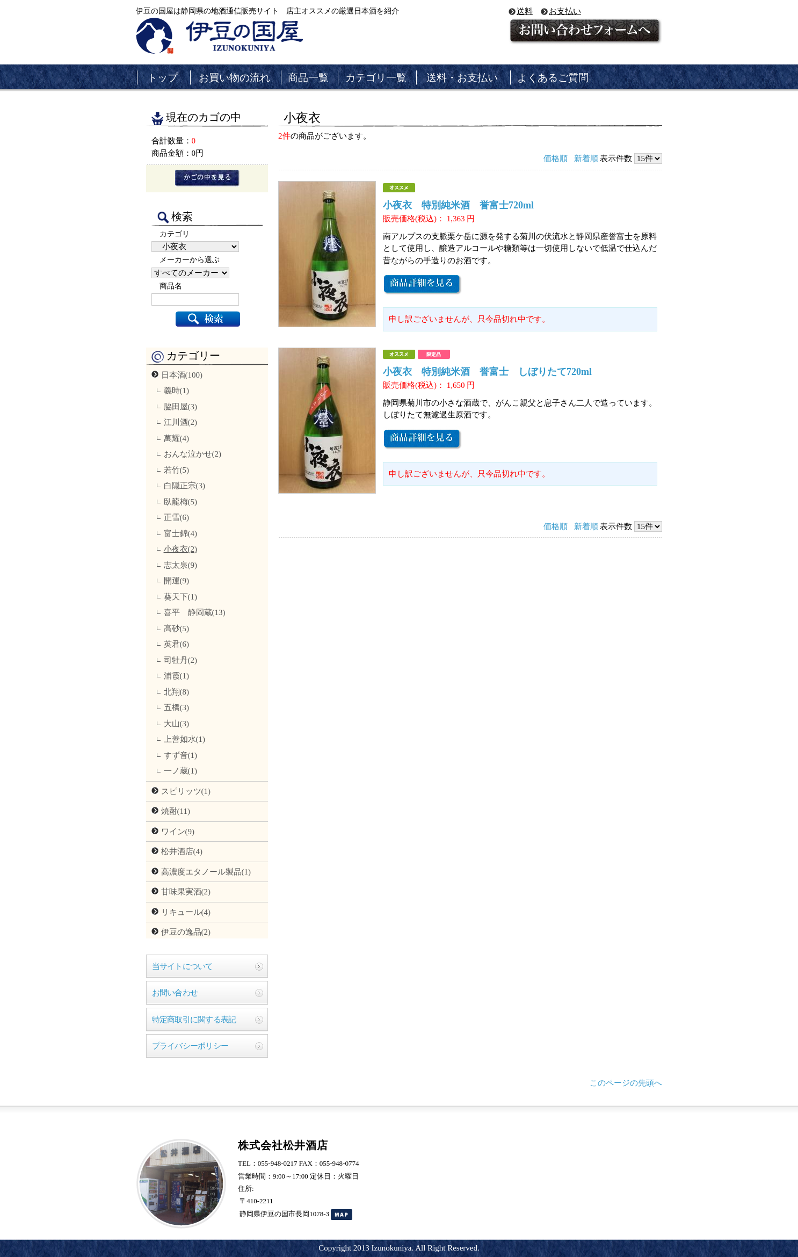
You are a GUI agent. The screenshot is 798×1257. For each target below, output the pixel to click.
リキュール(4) (186, 912)
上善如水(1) (185, 739)
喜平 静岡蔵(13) (195, 612)
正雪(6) (177, 517)
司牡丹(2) (181, 660)
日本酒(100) (182, 375)
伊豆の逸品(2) (186, 932)
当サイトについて (182, 966)
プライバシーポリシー (190, 1046)
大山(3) (177, 723)
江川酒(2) (181, 422)
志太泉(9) (181, 565)
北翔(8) (177, 692)
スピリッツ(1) (186, 791)
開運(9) (177, 580)
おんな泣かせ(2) (193, 454)
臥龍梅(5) (181, 501)
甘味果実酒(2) (186, 891)
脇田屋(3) (181, 406)
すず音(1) (181, 755)
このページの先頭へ (626, 1083)
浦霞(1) (177, 675)
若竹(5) (177, 470)
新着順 (586, 158)
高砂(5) (177, 628)
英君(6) (177, 644)
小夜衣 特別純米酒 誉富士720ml (458, 205)
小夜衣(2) (181, 549)
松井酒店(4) (182, 851)
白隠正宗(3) (185, 485)
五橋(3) (177, 707)
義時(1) (177, 390)
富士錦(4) (181, 533)
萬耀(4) (177, 438)
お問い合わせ (175, 992)
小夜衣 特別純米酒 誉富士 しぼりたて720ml (487, 371)
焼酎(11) (175, 811)
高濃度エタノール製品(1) (206, 872)
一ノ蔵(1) (181, 771)
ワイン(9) (178, 831)
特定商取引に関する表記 (194, 1019)
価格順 (555, 158)
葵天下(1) (181, 597)
